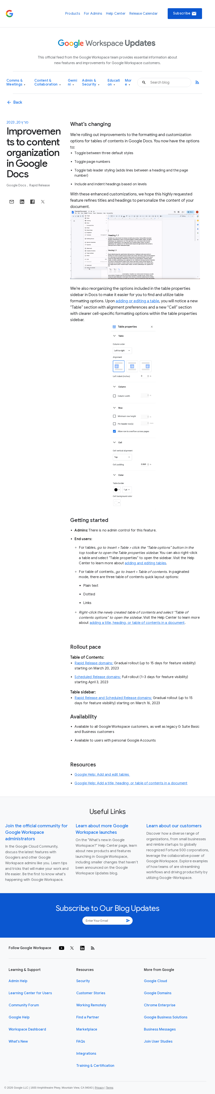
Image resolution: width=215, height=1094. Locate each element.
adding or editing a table (137, 301)
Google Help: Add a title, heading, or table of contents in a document (131, 783)
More (128, 83)
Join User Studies (158, 1041)
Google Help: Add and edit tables (102, 774)
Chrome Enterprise (159, 1005)
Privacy (99, 1087)
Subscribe (185, 13)
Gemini (72, 83)
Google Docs (16, 185)
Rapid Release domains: (94, 663)
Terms (109, 1087)
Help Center (116, 13)
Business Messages (160, 1029)
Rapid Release (39, 185)
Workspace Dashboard (27, 1029)
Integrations (86, 1053)
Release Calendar (143, 13)
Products (72, 13)
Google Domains (157, 993)
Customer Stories (90, 993)
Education (114, 83)
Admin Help (18, 981)
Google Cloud (155, 981)
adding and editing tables (145, 563)
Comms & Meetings (15, 83)
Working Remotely (91, 1005)
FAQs (80, 1041)
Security (83, 981)
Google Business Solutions (165, 1017)
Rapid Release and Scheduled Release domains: (113, 698)
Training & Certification (95, 1066)
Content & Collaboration (47, 83)
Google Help (19, 1017)
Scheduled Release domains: (98, 677)
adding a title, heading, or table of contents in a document (137, 623)
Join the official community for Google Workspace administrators (36, 832)
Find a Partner (87, 1017)
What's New (18, 1041)
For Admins (93, 13)
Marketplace (86, 1029)
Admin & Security (90, 83)
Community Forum (24, 1005)
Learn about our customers (174, 826)
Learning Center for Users (30, 993)
